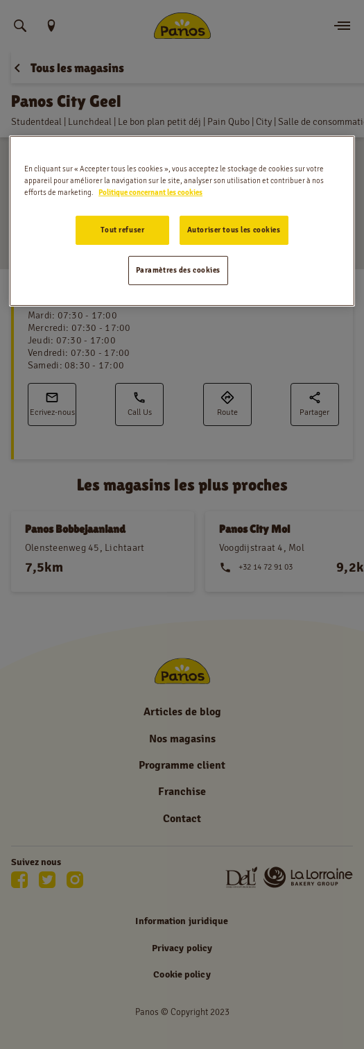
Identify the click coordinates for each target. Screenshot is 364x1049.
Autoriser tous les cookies (234, 229)
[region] (182, 221)
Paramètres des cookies (178, 270)
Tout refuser (122, 229)
